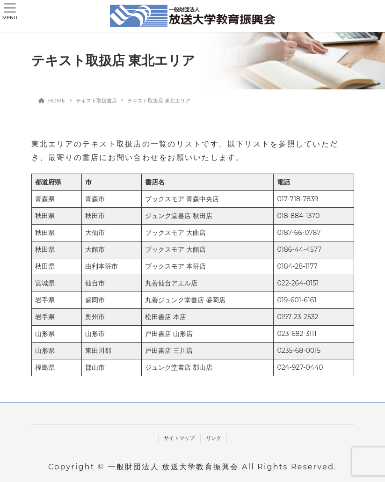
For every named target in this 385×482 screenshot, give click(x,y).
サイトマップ (179, 438)
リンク (213, 438)
